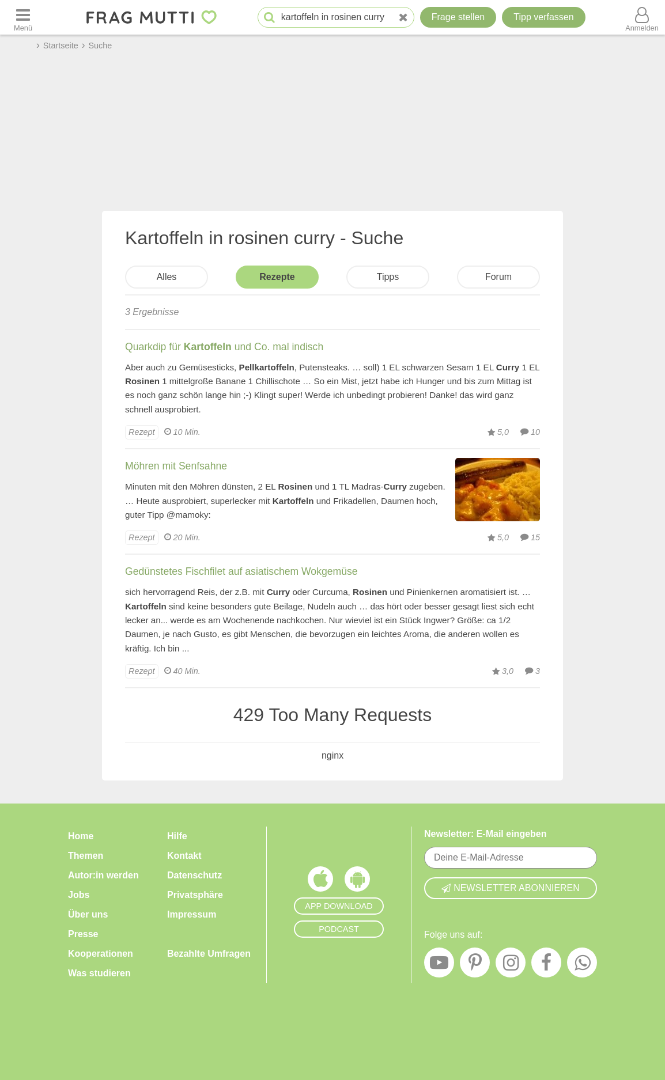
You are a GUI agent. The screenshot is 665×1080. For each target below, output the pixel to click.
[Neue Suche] (403, 17)
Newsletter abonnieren (510, 888)
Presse (83, 934)
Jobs (78, 895)
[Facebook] (546, 965)
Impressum (191, 914)
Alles (167, 277)
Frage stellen (458, 17)
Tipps (388, 277)
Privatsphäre (195, 895)
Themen (85, 856)
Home (80, 836)
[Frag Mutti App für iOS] (320, 881)
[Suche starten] (269, 17)
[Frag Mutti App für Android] (357, 881)
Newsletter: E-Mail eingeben (485, 834)
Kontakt (184, 856)
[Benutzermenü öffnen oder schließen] (642, 17)
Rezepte (276, 277)
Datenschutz (194, 875)
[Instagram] (511, 965)
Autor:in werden (103, 875)
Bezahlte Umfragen (209, 953)
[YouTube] (439, 965)
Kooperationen (100, 953)
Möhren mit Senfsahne (176, 466)
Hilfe (177, 836)
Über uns (88, 914)
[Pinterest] (475, 965)
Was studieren (99, 973)
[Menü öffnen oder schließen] (23, 17)
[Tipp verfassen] (543, 17)
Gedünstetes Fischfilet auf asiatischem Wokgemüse (241, 571)
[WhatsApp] (582, 965)
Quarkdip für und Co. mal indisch (224, 347)
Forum (498, 277)
